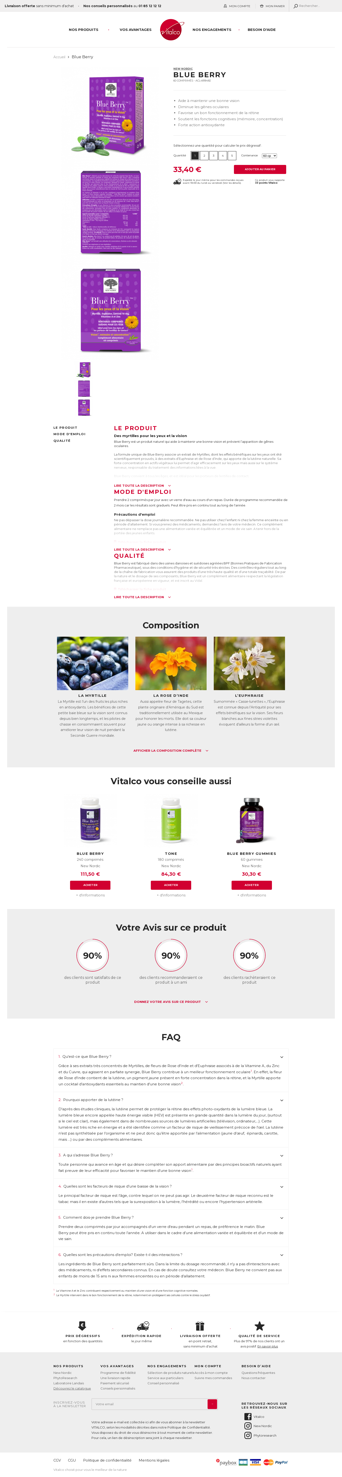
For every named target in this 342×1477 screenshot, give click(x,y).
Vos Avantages (136, 29)
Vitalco (254, 1416)
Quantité (179, 155)
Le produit (65, 427)
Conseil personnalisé (163, 1383)
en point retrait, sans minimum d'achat (200, 1334)
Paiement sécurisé (114, 1383)
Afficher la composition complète (171, 750)
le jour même (142, 1332)
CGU (72, 1460)
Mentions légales (154, 1460)
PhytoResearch (65, 1378)
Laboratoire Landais (68, 1383)
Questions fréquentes (258, 1373)
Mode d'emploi (69, 434)
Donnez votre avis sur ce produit (171, 1002)
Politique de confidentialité (107, 1460)
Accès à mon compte (211, 1373)
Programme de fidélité (118, 1373)
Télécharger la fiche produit (140, 542)
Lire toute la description (142, 485)
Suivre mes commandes (213, 1378)
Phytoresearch (260, 1435)
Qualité (62, 441)
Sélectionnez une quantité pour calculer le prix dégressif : (217, 145)
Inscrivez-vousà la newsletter (69, 1404)
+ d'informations (90, 895)
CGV (57, 1460)
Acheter (90, 885)
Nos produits (83, 29)
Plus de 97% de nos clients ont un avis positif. (259, 1334)
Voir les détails (231, 182)
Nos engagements (212, 29)
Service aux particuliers (165, 1378)
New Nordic (183, 68)
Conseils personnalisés (117, 1388)
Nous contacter (254, 1378)
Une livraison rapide (115, 1378)
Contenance (249, 155)
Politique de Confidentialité (188, 1427)
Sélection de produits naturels (170, 1373)
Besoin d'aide (262, 29)
